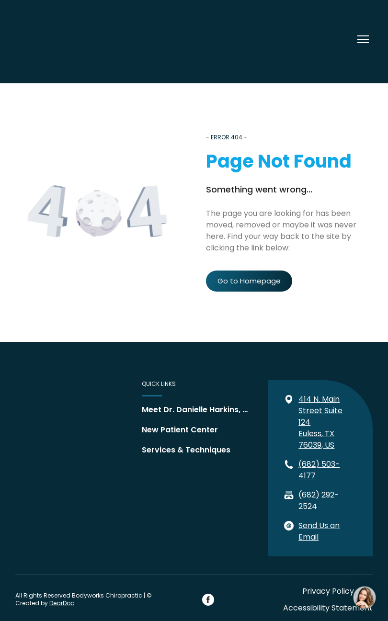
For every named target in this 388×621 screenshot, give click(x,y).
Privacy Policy (328, 591)
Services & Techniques (186, 449)
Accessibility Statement (328, 607)
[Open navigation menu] (363, 39)
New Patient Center (180, 429)
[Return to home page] (46, 39)
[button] (249, 281)
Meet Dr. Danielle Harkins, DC (196, 409)
